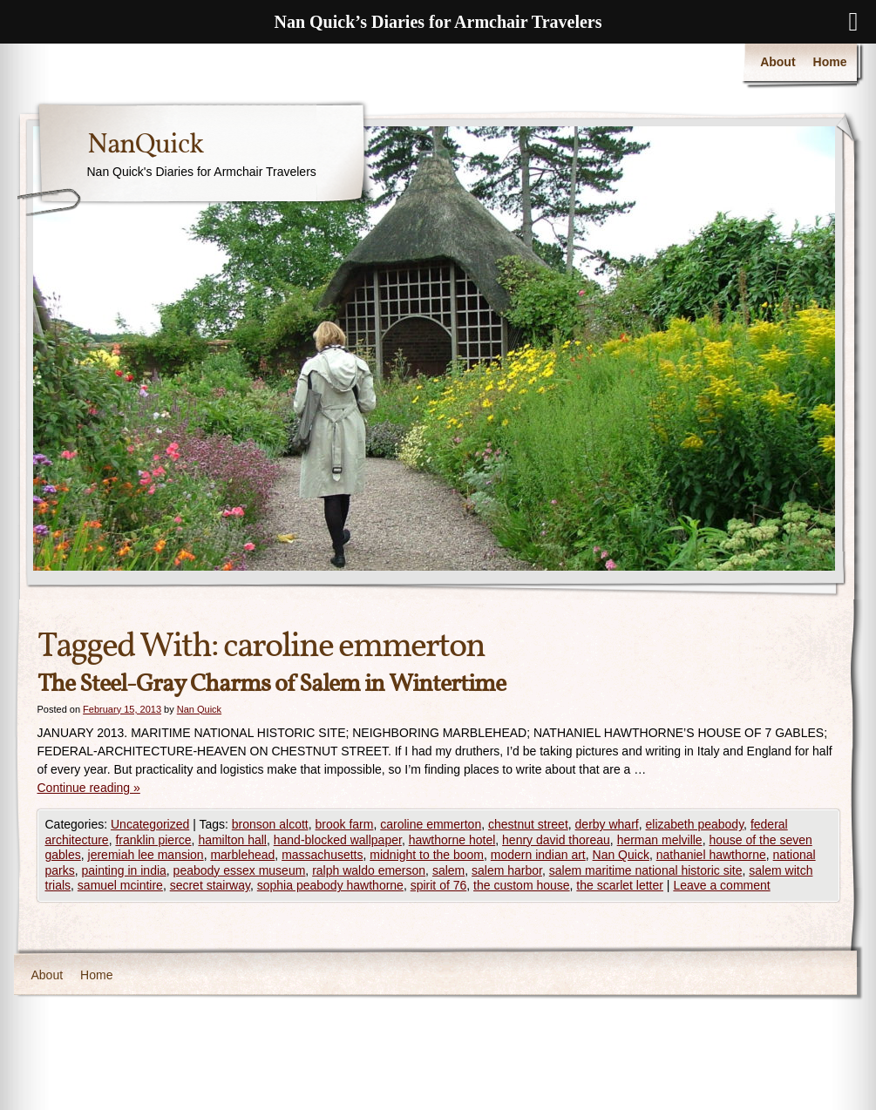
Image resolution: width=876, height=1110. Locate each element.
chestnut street (528, 824)
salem (448, 870)
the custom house (521, 885)
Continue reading (88, 788)
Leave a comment (721, 885)
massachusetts (322, 855)
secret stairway (210, 885)
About (777, 62)
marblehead (242, 855)
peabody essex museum (239, 870)
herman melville (660, 840)
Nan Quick (199, 709)
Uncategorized (150, 824)
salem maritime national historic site (646, 870)
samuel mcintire (120, 885)
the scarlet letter (619, 885)
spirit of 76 (439, 885)
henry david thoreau (556, 840)
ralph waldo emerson (368, 870)
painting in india (124, 870)
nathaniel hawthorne (711, 855)
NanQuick (145, 145)
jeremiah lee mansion (146, 855)
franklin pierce (153, 840)
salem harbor (507, 870)
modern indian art (538, 855)
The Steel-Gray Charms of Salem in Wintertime (271, 684)
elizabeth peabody (695, 824)
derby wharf (607, 824)
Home (830, 62)
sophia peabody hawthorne (330, 885)
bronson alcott (270, 824)
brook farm (345, 824)
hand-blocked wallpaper (338, 840)
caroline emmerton (430, 824)
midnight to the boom (427, 855)
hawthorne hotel (452, 840)
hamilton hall (232, 840)
